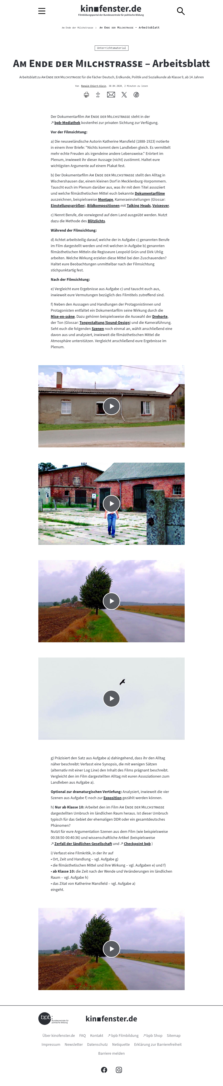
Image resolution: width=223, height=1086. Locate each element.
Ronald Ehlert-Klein (93, 86)
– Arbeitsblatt (135, 28)
